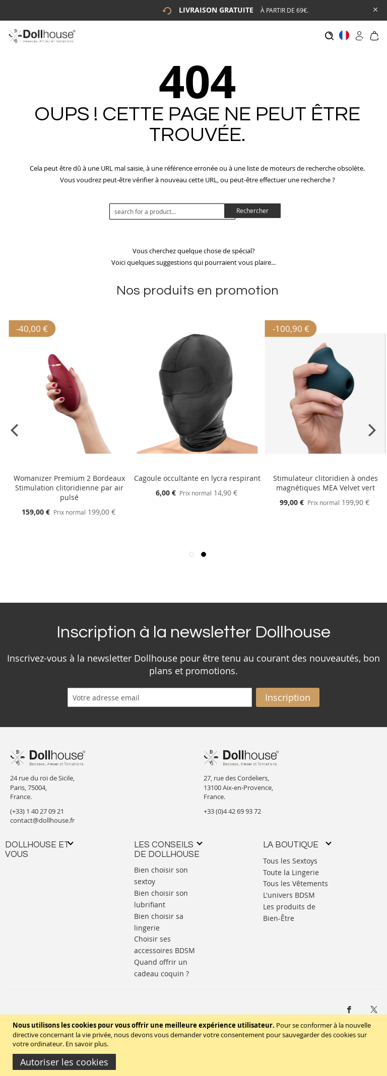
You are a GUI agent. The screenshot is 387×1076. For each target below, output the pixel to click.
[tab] (39, 844)
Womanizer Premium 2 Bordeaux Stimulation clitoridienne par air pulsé (69, 483)
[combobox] (172, 206)
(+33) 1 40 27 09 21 (37, 806)
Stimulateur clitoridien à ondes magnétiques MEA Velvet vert (325, 478)
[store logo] (42, 36)
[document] (195, 1045)
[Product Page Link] (69, 461)
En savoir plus (86, 1043)
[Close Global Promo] (374, 9)
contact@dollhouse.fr (42, 815)
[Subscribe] (287, 692)
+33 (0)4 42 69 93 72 (232, 806)
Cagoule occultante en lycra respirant (197, 473)
